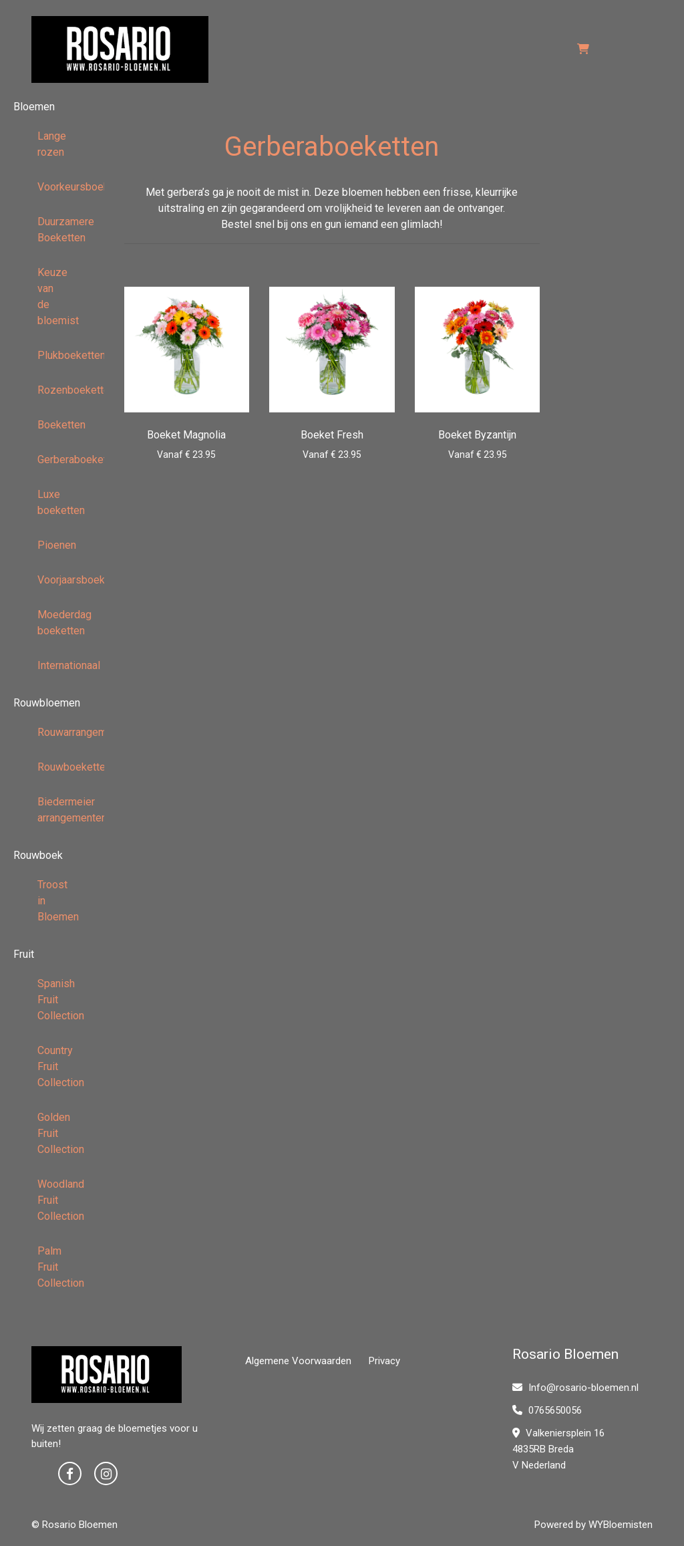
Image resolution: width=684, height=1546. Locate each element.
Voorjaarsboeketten (52, 579)
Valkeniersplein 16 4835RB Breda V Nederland (558, 1449)
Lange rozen (51, 144)
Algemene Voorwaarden (298, 1361)
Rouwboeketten (52, 767)
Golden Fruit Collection (52, 1133)
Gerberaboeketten (52, 459)
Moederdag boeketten (52, 622)
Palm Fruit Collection (52, 1267)
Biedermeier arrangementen (52, 809)
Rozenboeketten (52, 390)
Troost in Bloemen (52, 900)
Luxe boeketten (52, 502)
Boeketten (52, 424)
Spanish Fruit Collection (52, 999)
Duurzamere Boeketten (52, 229)
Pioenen (52, 545)
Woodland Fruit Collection (52, 1200)
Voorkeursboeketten (52, 186)
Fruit (23, 954)
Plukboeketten (52, 355)
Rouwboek (38, 855)
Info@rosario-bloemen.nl (575, 1388)
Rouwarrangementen (52, 732)
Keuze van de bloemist (52, 296)
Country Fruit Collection (52, 1066)
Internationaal (52, 665)
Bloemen (34, 106)
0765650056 (547, 1410)
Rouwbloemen (46, 702)
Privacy (384, 1361)
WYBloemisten (620, 1525)
